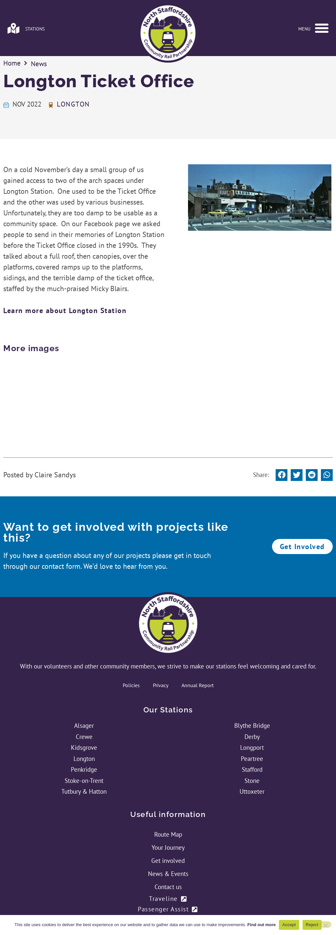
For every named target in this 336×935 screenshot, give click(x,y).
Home (12, 90)
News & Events (168, 822)
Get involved (168, 808)
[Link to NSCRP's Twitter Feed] (176, 891)
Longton (73, 131)
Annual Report (197, 633)
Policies (131, 633)
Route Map (168, 782)
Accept (289, 924)
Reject (312, 924)
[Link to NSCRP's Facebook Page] (159, 891)
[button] (321, 28)
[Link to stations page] (13, 28)
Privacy (160, 633)
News (39, 91)
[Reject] (325, 924)
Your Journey (168, 795)
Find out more (261, 924)
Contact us (168, 835)
